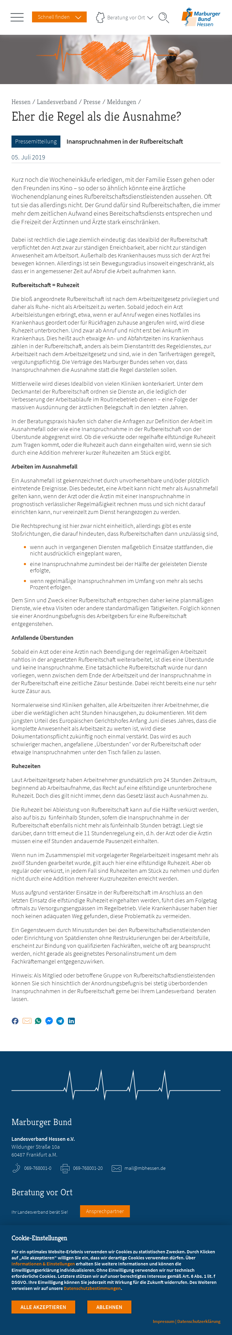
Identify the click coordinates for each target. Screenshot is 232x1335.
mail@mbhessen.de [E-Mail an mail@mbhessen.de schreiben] (145, 1168)
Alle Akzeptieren (43, 1307)
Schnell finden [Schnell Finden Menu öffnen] (54, 16)
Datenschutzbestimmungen (92, 1288)
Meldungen (121, 102)
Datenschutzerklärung (199, 1321)
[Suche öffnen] (165, 17)
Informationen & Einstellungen (43, 1264)
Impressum (164, 1321)
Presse (92, 102)
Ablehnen (109, 1307)
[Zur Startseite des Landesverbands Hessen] (201, 22)
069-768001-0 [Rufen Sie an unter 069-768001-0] (37, 1168)
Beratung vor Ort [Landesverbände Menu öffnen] (126, 17)
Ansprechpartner (105, 1211)
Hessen (21, 102)
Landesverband (57, 102)
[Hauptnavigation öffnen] (18, 16)
